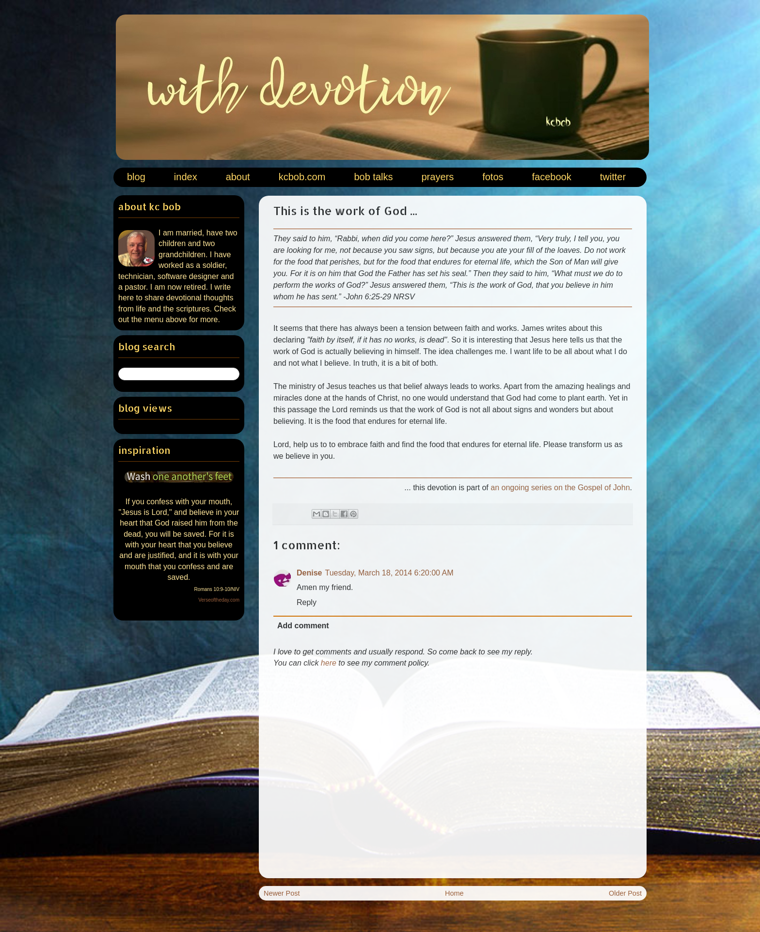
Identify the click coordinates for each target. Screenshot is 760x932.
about (238, 176)
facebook (551, 176)
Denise (309, 573)
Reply (307, 602)
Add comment (303, 625)
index (185, 176)
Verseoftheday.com (218, 600)
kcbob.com (302, 176)
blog (136, 176)
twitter (613, 176)
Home (454, 893)
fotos (492, 176)
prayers (437, 176)
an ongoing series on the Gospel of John (560, 487)
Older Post (625, 893)
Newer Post (282, 893)
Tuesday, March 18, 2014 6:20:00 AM (389, 573)
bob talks (373, 176)
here (328, 663)
